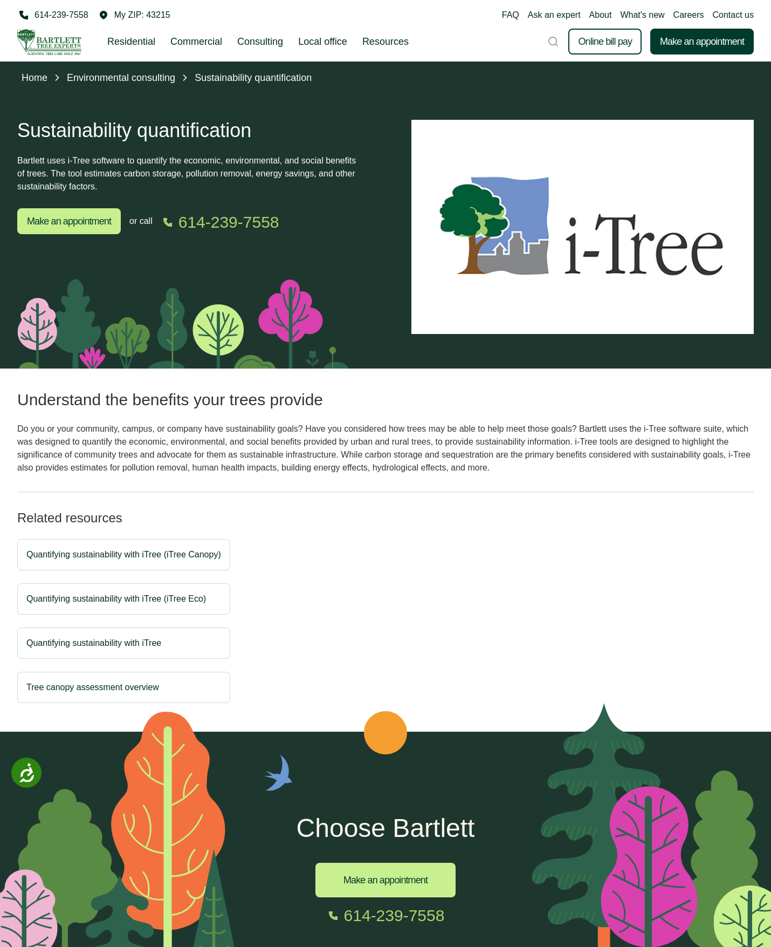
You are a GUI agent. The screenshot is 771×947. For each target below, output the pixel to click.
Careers (688, 14)
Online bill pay (605, 41)
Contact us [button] (733, 14)
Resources (385, 41)
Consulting (260, 41)
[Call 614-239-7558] (52, 15)
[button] (135, 15)
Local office (322, 41)
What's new (642, 14)
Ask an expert (554, 14)
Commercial (196, 41)
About (600, 14)
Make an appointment (702, 41)
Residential (131, 41)
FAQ (510, 14)
